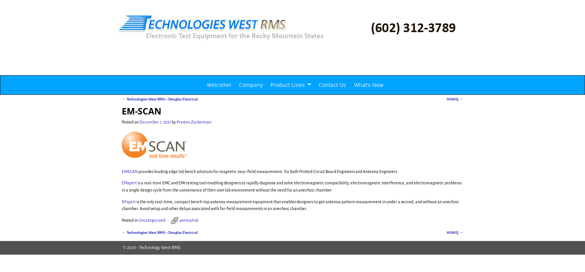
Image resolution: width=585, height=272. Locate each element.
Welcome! (219, 85)
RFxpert (129, 201)
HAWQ (455, 99)
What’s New (368, 85)
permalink (189, 220)
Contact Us (332, 85)
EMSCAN (130, 171)
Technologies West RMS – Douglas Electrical (160, 99)
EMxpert (129, 183)
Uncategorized (151, 220)
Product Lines (287, 85)
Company (251, 85)
